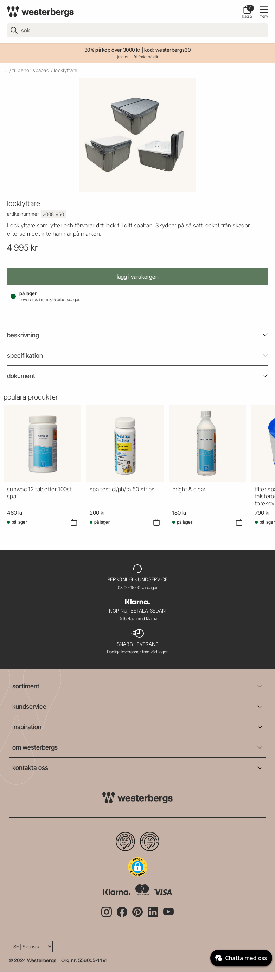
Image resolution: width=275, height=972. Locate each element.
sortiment (25, 686)
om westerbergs (35, 747)
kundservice (29, 706)
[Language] (31, 946)
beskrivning (23, 335)
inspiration (26, 727)
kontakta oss (30, 767)
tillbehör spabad (30, 70)
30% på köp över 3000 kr (112, 50)
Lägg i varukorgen (138, 276)
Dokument (21, 376)
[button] (137, 866)
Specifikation (25, 355)
